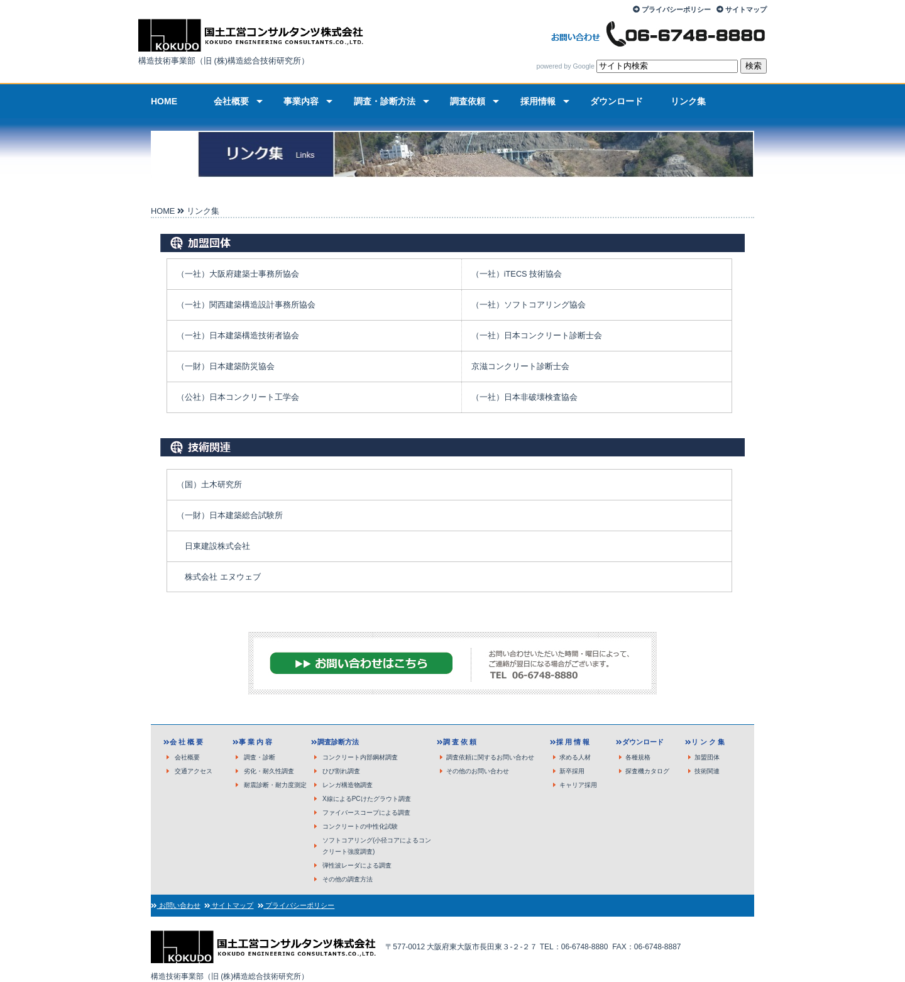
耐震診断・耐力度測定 (275, 784)
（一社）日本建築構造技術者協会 (238, 335)
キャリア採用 (578, 784)
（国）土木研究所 (209, 484)
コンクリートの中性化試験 (360, 826)
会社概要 (187, 757)
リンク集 (203, 211)
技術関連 (707, 771)
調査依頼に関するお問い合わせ (490, 757)
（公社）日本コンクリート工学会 (238, 397)
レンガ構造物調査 (347, 784)
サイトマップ (746, 9)
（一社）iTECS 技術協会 (516, 274)
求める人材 (575, 757)
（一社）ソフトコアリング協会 (528, 304)
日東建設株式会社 (217, 546)
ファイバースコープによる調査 (366, 812)
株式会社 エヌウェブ (223, 577)
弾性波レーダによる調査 (357, 865)
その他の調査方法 (347, 879)
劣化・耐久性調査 (269, 771)
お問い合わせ (178, 905)
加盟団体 (707, 757)
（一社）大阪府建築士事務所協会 (238, 274)
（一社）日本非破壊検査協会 (524, 397)
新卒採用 (571, 771)
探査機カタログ (647, 771)
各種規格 (637, 757)
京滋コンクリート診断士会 (520, 366)
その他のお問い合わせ (477, 771)
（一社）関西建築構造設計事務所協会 (246, 304)
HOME (163, 211)
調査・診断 (259, 757)
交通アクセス (193, 771)
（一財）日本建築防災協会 (226, 366)
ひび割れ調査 (341, 771)
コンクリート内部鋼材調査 (360, 757)
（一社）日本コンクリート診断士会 (536, 335)
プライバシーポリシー (676, 9)
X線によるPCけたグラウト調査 (366, 798)
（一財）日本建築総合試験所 (230, 515)
